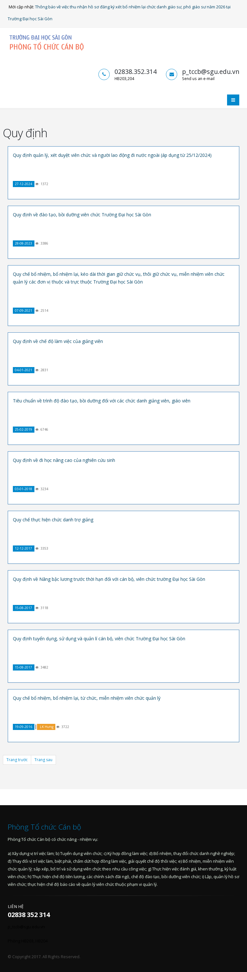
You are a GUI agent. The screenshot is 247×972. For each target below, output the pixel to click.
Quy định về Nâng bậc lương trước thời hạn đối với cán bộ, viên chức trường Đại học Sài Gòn (109, 579)
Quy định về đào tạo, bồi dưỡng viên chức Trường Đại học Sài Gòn (82, 215)
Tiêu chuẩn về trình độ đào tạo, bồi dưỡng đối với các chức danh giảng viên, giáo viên (101, 401)
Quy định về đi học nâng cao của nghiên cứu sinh (64, 460)
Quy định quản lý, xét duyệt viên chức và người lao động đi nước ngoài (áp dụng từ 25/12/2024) (112, 155)
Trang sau (43, 759)
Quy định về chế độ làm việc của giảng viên (58, 341)
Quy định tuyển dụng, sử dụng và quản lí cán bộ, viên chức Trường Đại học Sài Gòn (99, 638)
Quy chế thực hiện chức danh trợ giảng (53, 520)
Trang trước (17, 759)
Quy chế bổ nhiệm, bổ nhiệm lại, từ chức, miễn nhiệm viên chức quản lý (86, 698)
